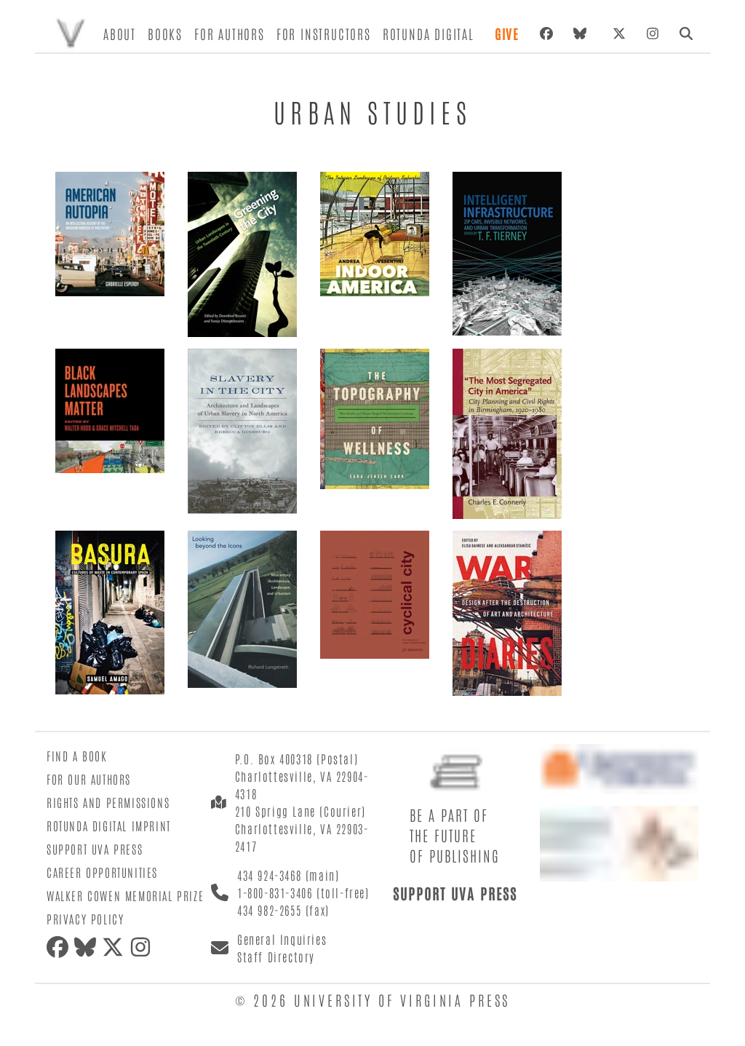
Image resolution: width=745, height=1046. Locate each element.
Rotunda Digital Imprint (109, 825)
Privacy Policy (85, 918)
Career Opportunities (102, 872)
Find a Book (77, 755)
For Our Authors (89, 779)
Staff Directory (276, 956)
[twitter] (116, 947)
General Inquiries (282, 939)
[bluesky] (582, 33)
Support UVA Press (95, 848)
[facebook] (60, 947)
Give (507, 33)
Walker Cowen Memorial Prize (125, 895)
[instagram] (143, 947)
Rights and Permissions (108, 802)
